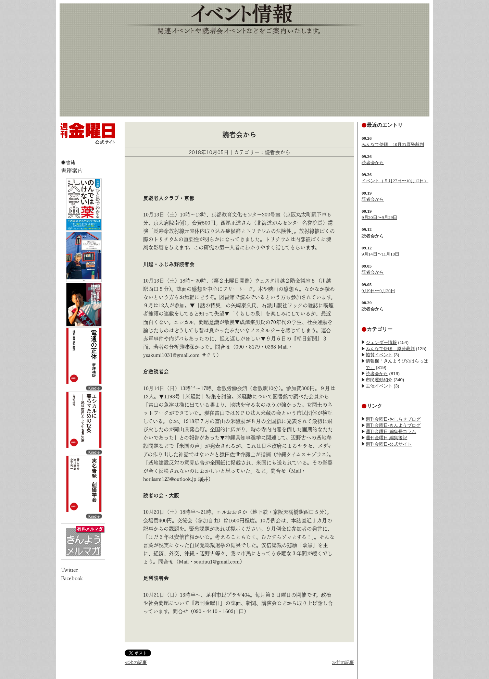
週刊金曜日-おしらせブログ (393, 419)
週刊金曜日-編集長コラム (391, 431)
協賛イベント (379, 354)
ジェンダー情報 (381, 342)
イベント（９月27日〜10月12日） (395, 180)
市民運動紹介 (379, 379)
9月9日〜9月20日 (378, 290)
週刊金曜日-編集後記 (386, 437)
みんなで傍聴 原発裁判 (390, 348)
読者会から (373, 162)
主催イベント (379, 385)
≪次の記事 (136, 662)
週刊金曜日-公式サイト (389, 444)
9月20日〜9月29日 (379, 217)
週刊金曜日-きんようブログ (393, 425)
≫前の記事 (343, 662)
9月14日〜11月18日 (380, 254)
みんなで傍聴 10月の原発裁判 (393, 144)
